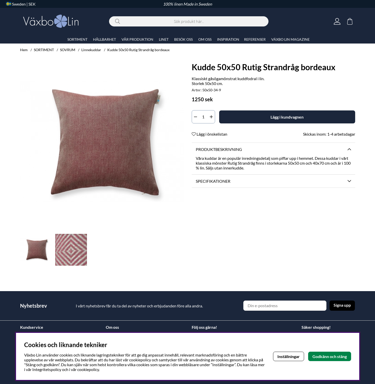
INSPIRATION (228, 39)
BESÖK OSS (183, 39)
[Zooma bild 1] (102, 142)
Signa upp (342, 305)
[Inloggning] (337, 21)
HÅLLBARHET (104, 39)
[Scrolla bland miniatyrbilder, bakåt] (25, 250)
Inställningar (288, 356)
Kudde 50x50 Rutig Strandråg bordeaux (138, 50)
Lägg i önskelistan (209, 134)
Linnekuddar (91, 50)
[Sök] (188, 21)
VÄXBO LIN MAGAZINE (290, 39)
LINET (164, 39)
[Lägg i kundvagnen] (287, 116)
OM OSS (205, 39)
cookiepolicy (88, 369)
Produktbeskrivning (219, 149)
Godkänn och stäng (329, 356)
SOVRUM (67, 50)
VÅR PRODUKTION (137, 39)
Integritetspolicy (46, 369)
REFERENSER (255, 39)
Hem (24, 50)
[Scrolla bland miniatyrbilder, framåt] (178, 250)
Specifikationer (213, 181)
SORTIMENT (44, 50)
